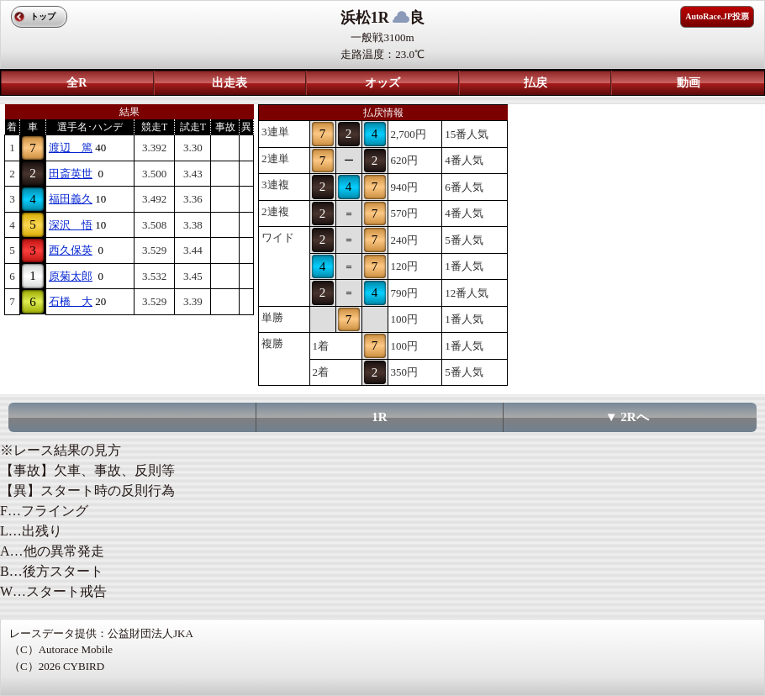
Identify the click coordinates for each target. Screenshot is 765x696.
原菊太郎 (70, 276)
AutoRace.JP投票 (717, 16)
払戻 (535, 82)
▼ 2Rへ (627, 417)
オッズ (382, 82)
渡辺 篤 (70, 147)
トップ (42, 16)
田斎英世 (70, 173)
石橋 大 (70, 301)
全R (76, 82)
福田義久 (70, 198)
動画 (688, 82)
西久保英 (70, 250)
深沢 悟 (70, 225)
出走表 (229, 82)
